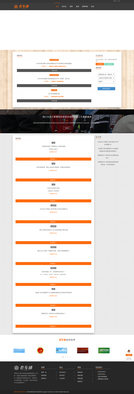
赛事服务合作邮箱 (102, 379)
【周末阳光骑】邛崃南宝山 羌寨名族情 (53, 146)
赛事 (71, 6)
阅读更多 (53, 159)
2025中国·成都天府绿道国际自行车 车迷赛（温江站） (54, 78)
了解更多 (67, 128)
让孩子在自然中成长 (53, 188)
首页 (57, 6)
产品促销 (62, 378)
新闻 (77, 6)
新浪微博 (100, 64)
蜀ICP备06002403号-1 (20, 392)
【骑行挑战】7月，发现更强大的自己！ (53, 271)
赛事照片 (43, 378)
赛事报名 (80, 372)
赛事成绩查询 (106, 89)
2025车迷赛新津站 (54, 94)
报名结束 (54, 70)
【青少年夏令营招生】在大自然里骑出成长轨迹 (53, 230)
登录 (114, 1)
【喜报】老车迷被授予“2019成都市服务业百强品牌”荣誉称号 (53, 292)
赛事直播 (80, 375)
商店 (92, 6)
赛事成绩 (43, 375)
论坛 (119, 1)
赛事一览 (43, 372)
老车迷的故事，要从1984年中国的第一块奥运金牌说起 (53, 167)
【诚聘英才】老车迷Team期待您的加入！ (53, 313)
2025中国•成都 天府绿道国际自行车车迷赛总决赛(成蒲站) (54, 63)
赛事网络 (85, 6)
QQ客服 (129, 355)
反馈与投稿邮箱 (101, 376)
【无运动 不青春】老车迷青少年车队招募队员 (53, 209)
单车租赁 (62, 375)
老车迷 (64, 6)
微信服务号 (109, 64)
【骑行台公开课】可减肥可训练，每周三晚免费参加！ (53, 251)
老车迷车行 (62, 372)
